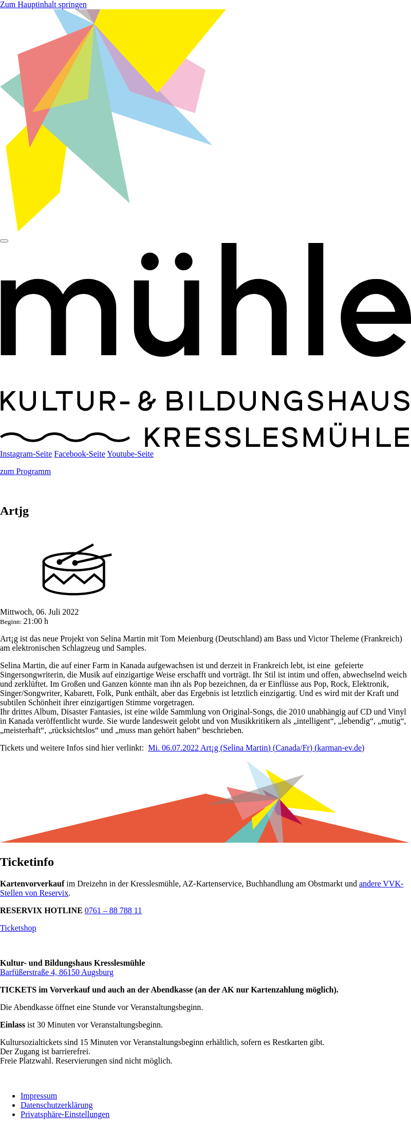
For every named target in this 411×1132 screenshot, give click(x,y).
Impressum (39, 1095)
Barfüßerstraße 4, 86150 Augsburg (57, 972)
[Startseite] (205, 444)
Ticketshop (18, 928)
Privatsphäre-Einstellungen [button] (65, 1114)
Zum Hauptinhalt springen (43, 4)
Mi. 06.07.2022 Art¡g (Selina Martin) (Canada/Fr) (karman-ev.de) (256, 747)
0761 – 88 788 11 (113, 910)
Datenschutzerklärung (56, 1105)
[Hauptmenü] (4, 240)
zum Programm (25, 471)
